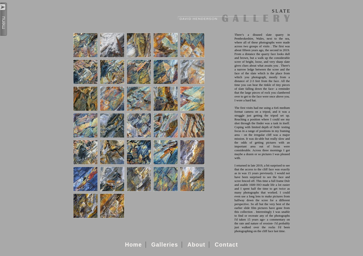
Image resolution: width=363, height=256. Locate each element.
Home (133, 245)
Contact (226, 245)
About (196, 245)
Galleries (164, 245)
